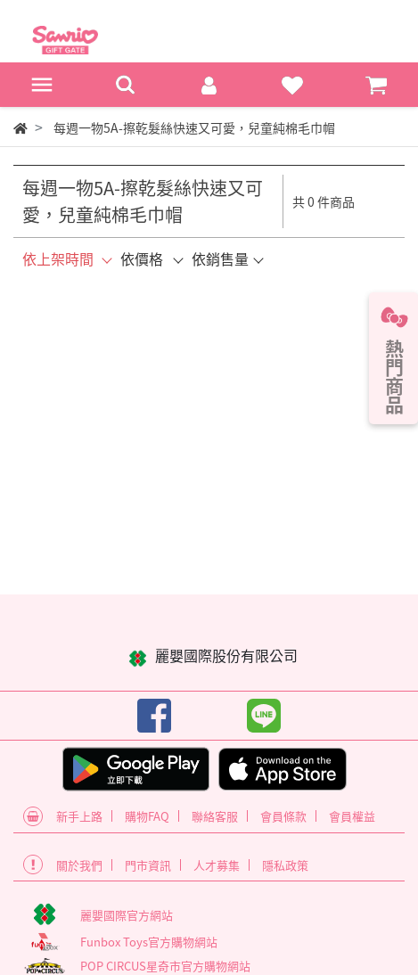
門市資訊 (148, 865)
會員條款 (283, 816)
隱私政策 (285, 865)
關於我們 (79, 865)
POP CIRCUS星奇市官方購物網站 (165, 965)
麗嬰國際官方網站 (126, 915)
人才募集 (216, 865)
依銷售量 (220, 258)
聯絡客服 (215, 816)
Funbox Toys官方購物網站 (148, 941)
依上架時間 (58, 258)
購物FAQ (147, 816)
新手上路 (79, 816)
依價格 (141, 258)
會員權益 (352, 816)
